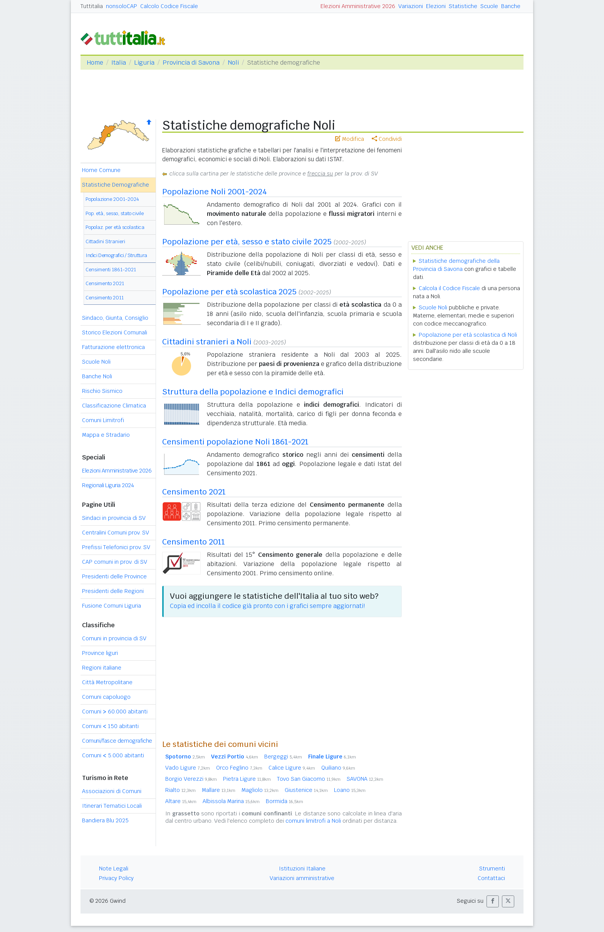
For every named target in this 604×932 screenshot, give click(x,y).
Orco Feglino (239, 767)
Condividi (387, 138)
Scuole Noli (96, 361)
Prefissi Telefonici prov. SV (116, 547)
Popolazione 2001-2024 (112, 199)
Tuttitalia (92, 6)
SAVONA (365, 778)
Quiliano (338, 767)
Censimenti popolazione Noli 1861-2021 (235, 442)
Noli (233, 62)
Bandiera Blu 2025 (105, 820)
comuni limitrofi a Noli (313, 820)
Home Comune (101, 170)
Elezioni (436, 6)
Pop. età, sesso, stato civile (115, 213)
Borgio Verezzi (191, 778)
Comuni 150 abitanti (110, 726)
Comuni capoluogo (106, 696)
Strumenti (492, 868)
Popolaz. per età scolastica (115, 227)
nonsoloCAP (121, 6)
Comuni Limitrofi (103, 420)
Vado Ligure (187, 767)
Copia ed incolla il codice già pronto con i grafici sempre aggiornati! (267, 606)
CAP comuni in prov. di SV (114, 561)
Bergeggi (283, 756)
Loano (350, 790)
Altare (180, 801)
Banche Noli (97, 376)
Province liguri (100, 653)
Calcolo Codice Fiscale (169, 6)
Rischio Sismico (102, 390)
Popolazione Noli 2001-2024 (214, 192)
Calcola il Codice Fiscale (449, 288)
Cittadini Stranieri (105, 241)
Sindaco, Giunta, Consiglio (115, 317)
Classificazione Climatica (114, 405)
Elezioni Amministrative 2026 (357, 6)
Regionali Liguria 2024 (108, 485)
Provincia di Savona (191, 62)
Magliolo (260, 790)
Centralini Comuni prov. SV (115, 532)
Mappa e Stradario (106, 434)
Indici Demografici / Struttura (116, 255)
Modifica (349, 138)
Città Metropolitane (107, 682)
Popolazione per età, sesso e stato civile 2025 (247, 242)
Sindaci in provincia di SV (114, 517)
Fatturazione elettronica (113, 347)
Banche (510, 6)
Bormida (284, 801)
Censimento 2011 (105, 297)
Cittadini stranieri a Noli (207, 342)
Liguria (144, 62)
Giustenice (306, 790)
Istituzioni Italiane (302, 868)
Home (95, 62)
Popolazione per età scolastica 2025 (229, 292)
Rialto (180, 790)
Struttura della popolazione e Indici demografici (253, 392)
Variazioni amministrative (302, 878)
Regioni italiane (101, 667)
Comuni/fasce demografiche (117, 740)
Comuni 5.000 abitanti (113, 755)
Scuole (489, 6)
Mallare (218, 790)
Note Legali (113, 868)
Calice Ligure (291, 767)
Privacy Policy (116, 878)
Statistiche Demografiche (115, 184)
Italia (118, 62)
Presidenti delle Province (114, 576)
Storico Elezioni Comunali (114, 332)
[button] (493, 901)
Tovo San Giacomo (309, 778)
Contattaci (491, 878)
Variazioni (410, 6)
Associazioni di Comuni (111, 791)
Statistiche (463, 6)
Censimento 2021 (105, 283)
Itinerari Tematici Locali (112, 805)
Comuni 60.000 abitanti (115, 711)
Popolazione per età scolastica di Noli (468, 334)
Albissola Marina (231, 801)
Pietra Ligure (247, 778)
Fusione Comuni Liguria (111, 605)
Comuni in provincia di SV (114, 638)
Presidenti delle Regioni (113, 591)
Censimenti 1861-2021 (111, 269)
